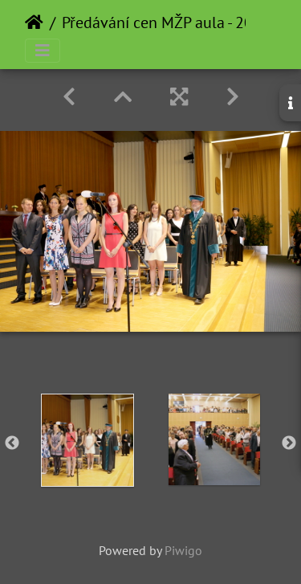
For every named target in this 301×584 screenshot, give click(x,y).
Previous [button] (12, 443)
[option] (87, 440)
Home (34, 22)
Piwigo (183, 550)
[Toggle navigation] (42, 51)
